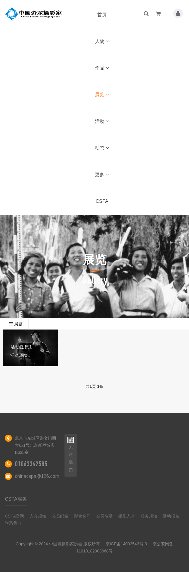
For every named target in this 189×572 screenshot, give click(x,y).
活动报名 (171, 516)
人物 (102, 41)
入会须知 (38, 516)
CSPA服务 (16, 499)
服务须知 (148, 516)
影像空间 (82, 516)
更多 (102, 174)
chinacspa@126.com (37, 476)
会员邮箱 (60, 516)
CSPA (102, 201)
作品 (102, 67)
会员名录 (104, 516)
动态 (102, 147)
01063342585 (31, 464)
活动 (102, 121)
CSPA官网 (14, 516)
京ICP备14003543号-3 (126, 544)
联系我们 (13, 523)
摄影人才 (126, 516)
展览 (102, 94)
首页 (102, 14)
